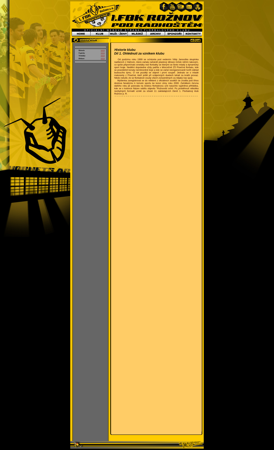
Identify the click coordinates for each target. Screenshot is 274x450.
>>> (103, 50)
